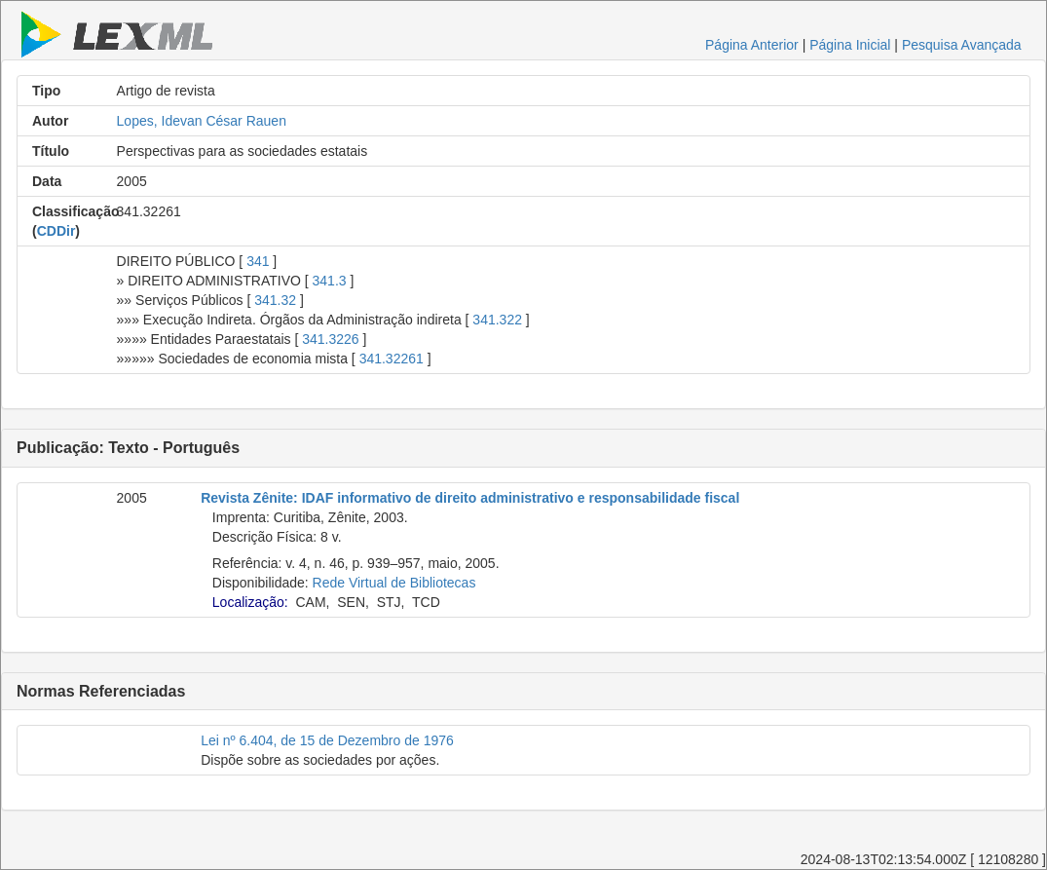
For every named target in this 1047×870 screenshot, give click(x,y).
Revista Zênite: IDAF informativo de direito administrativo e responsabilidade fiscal (470, 498)
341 (257, 261)
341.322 (497, 319)
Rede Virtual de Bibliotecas (394, 582)
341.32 (275, 300)
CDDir (56, 231)
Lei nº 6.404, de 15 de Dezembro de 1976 (327, 740)
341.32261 (391, 358)
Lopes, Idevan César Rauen (201, 121)
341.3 (330, 280)
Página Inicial (849, 45)
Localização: (250, 602)
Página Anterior (752, 45)
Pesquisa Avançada (962, 45)
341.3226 (330, 339)
